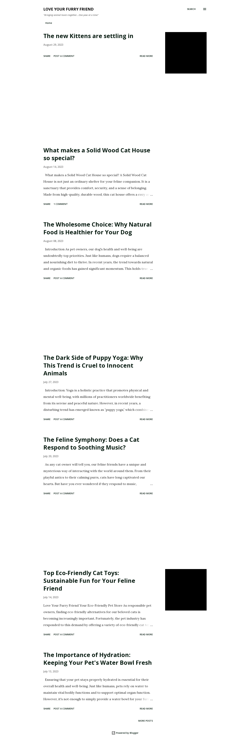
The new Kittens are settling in (88, 36)
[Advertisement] (98, 110)
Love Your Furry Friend (68, 9)
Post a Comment (64, 55)
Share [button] (47, 55)
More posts (145, 720)
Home (48, 22)
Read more (146, 55)
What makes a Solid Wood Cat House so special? (96, 154)
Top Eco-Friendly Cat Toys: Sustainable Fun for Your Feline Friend (89, 580)
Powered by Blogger (125, 732)
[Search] (191, 9)
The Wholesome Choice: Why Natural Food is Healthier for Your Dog (97, 228)
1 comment (61, 203)
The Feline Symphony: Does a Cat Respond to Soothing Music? (91, 443)
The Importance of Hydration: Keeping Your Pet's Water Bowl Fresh (97, 659)
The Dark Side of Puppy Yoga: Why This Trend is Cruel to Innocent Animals (93, 365)
